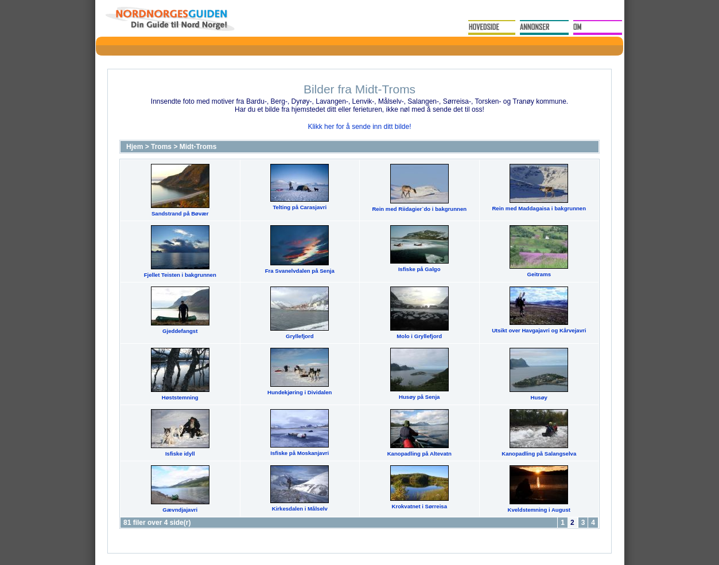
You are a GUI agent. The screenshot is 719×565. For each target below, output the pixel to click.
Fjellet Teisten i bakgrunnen (180, 275)
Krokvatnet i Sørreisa (419, 506)
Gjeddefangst (179, 331)
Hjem (134, 147)
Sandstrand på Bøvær (180, 213)
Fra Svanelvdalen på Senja (300, 271)
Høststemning (180, 397)
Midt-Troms (198, 147)
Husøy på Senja (419, 397)
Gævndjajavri (179, 510)
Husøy (539, 397)
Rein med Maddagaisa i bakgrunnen (539, 208)
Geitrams (539, 274)
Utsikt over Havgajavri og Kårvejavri (539, 330)
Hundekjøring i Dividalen (299, 392)
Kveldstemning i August (539, 510)
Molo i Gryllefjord (419, 336)
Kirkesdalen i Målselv (300, 508)
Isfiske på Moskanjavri (299, 453)
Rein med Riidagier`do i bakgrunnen (419, 209)
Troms (161, 147)
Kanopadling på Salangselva (539, 453)
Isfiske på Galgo (419, 269)
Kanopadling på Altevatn (419, 453)
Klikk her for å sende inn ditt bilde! (359, 127)
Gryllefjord (300, 336)
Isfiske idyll (180, 453)
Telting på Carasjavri (300, 207)
